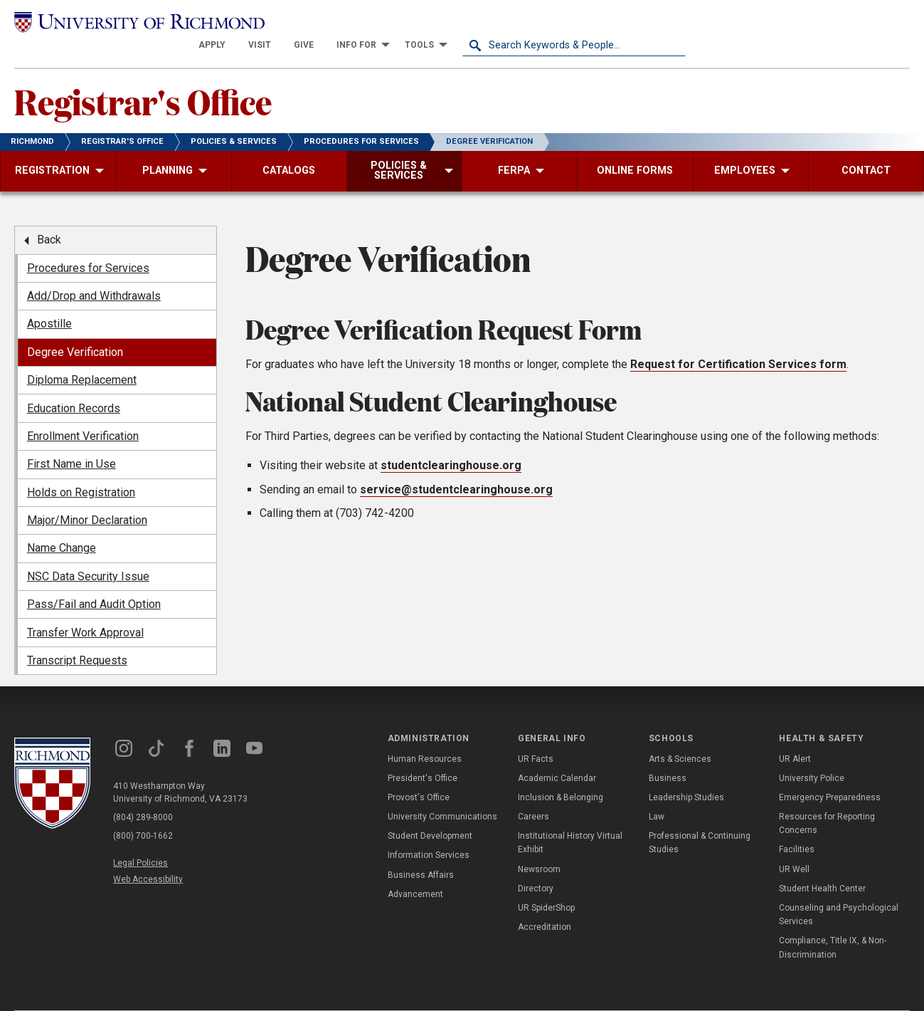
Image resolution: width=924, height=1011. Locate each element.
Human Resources (425, 737)
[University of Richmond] (126, 23)
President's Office (422, 756)
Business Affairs (421, 853)
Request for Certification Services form (738, 342)
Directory (535, 866)
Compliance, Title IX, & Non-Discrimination (832, 925)
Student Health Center (822, 866)
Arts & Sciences (680, 737)
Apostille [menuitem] (49, 301)
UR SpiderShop (546, 886)
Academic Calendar (557, 756)
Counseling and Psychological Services (838, 892)
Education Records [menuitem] (73, 386)
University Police (811, 756)
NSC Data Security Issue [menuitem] (88, 554)
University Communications (442, 795)
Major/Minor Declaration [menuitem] (87, 498)
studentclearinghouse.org (451, 443)
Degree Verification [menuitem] (75, 330)
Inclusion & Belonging (560, 775)
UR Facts (535, 737)
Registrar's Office (143, 79)
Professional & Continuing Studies (699, 820)
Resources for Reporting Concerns (827, 801)
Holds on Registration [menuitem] (81, 470)
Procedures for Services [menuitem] (88, 246)
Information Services (428, 833)
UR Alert (795, 737)
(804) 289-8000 (143, 795)
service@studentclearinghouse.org (456, 467)
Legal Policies (140, 841)
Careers (533, 795)
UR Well (794, 847)
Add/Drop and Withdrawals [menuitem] (94, 274)
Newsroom (539, 847)
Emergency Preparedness (830, 775)
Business (667, 756)
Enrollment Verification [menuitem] (83, 414)
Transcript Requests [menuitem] (77, 638)
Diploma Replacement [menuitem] (82, 358)
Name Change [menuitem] (61, 526)
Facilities (796, 827)
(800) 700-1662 (143, 814)
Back (49, 217)
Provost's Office (419, 775)
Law (656, 795)
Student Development (430, 814)
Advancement (415, 872)
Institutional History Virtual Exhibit (570, 820)
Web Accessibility (148, 857)
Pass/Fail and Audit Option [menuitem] (94, 582)
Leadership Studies (686, 775)
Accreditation (544, 905)
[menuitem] (435, 23)
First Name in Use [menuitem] (71, 442)
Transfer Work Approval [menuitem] (85, 610)
